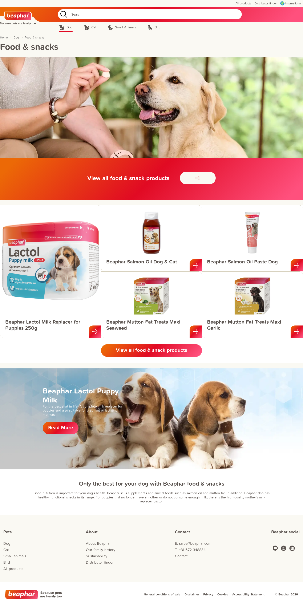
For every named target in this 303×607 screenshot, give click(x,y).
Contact (181, 556)
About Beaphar (98, 543)
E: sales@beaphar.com (193, 543)
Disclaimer (192, 594)
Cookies (222, 594)
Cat (6, 549)
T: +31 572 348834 (190, 549)
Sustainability (96, 556)
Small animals (14, 556)
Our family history (100, 549)
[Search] (150, 14)
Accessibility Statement (248, 594)
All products (13, 568)
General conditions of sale (162, 594)
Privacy (208, 594)
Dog (16, 37)
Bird (6, 562)
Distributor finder (100, 562)
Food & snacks (34, 37)
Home (4, 37)
